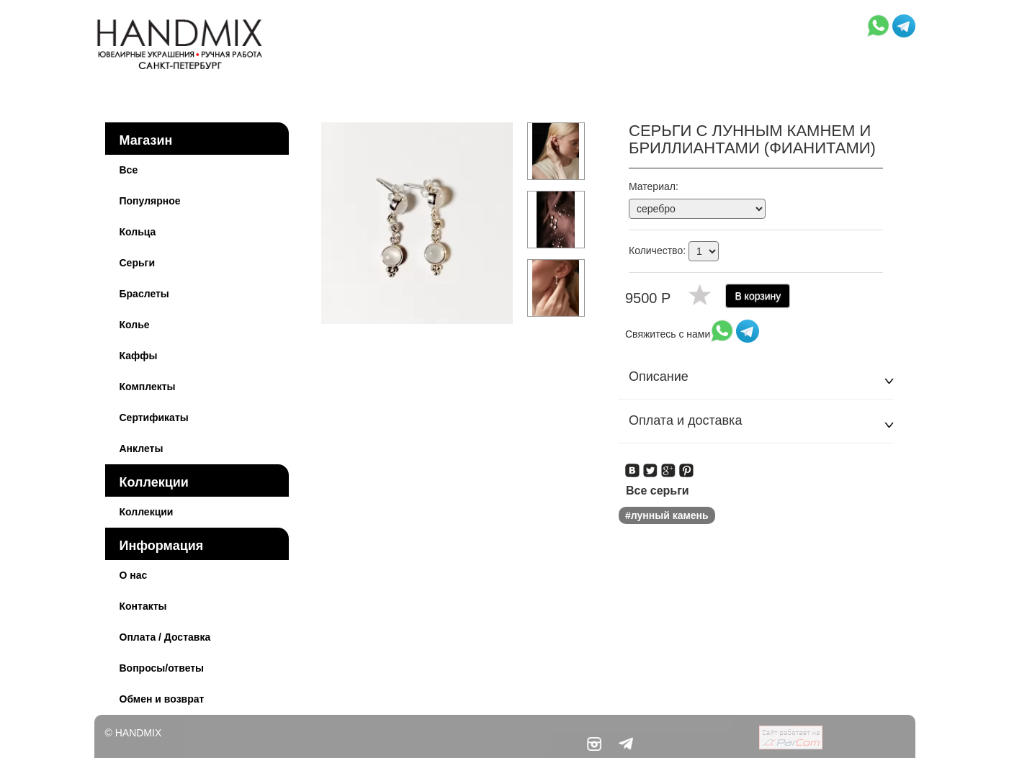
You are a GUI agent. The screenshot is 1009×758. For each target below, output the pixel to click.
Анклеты (141, 448)
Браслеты (144, 293)
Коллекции (154, 482)
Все (129, 170)
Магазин (146, 140)
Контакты (143, 606)
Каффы (139, 355)
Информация (162, 545)
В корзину (758, 296)
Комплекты (148, 386)
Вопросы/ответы (162, 668)
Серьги (138, 263)
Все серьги (657, 490)
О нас (134, 575)
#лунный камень (667, 515)
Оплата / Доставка (165, 637)
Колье (135, 324)
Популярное (150, 201)
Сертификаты (154, 417)
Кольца (138, 232)
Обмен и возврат (162, 699)
